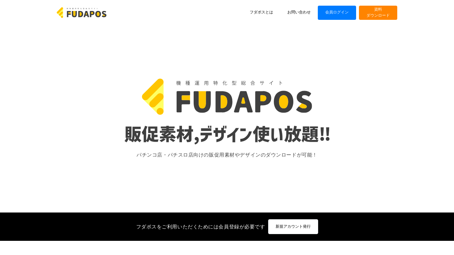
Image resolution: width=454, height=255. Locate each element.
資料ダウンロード (378, 12)
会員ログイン (337, 12)
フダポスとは (261, 12)
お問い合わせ (299, 12)
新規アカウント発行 (293, 226)
